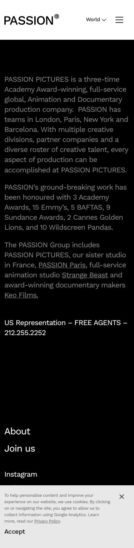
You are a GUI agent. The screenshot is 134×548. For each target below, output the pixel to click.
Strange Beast (85, 275)
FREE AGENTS (97, 322)
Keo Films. (21, 295)
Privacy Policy (47, 521)
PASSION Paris (61, 265)
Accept (14, 531)
